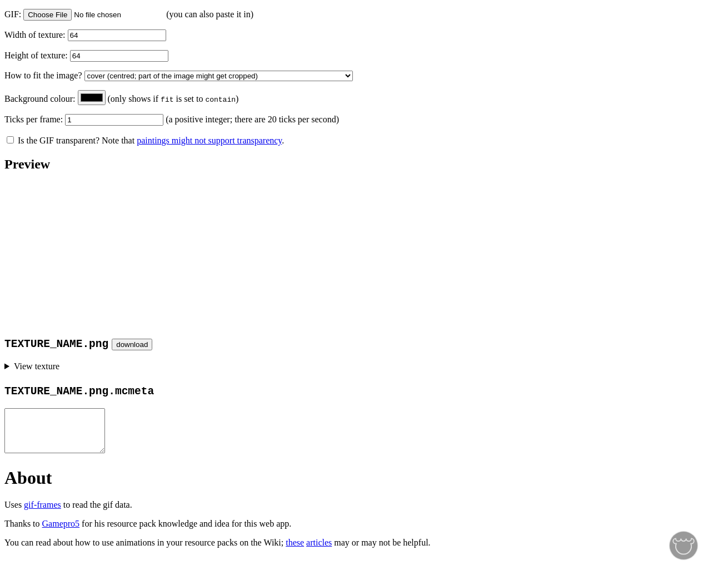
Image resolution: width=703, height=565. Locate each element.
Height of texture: (37, 55)
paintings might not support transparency (209, 140)
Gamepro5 (61, 532)
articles (319, 551)
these (295, 551)
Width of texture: (36, 34)
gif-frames (42, 513)
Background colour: (41, 98)
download (132, 344)
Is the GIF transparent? (53, 140)
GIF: (13, 14)
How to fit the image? (44, 75)
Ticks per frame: (34, 119)
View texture (36, 366)
